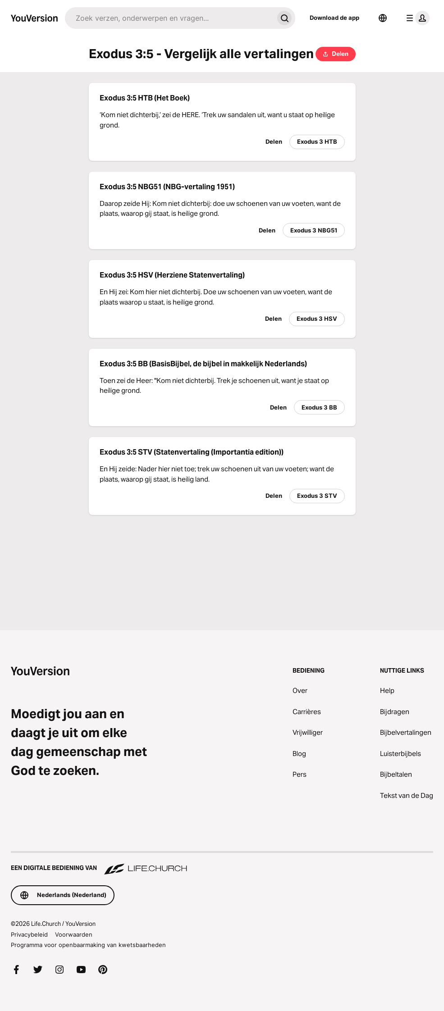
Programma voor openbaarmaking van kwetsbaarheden (88, 944)
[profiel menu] (416, 18)
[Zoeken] (169, 18)
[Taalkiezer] (383, 18)
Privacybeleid (29, 934)
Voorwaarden (73, 934)
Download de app (334, 17)
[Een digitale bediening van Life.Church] (222, 863)
